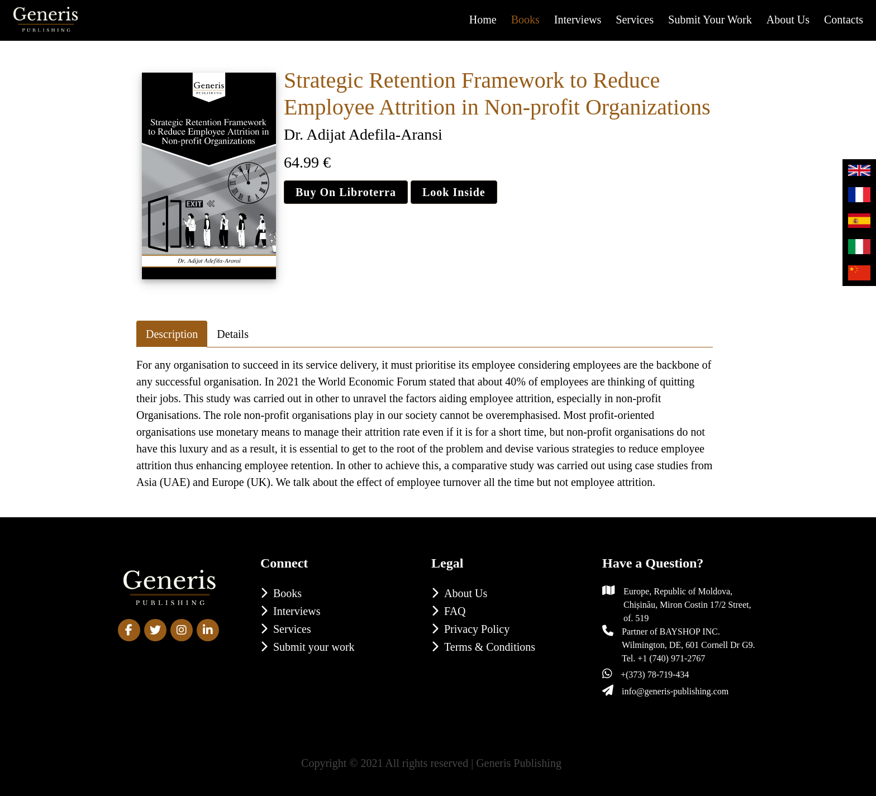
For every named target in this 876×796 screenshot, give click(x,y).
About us (788, 19)
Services (635, 19)
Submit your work (710, 19)
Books (525, 19)
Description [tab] (172, 334)
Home (483, 19)
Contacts (843, 19)
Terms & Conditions (489, 647)
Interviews (577, 19)
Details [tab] (233, 334)
